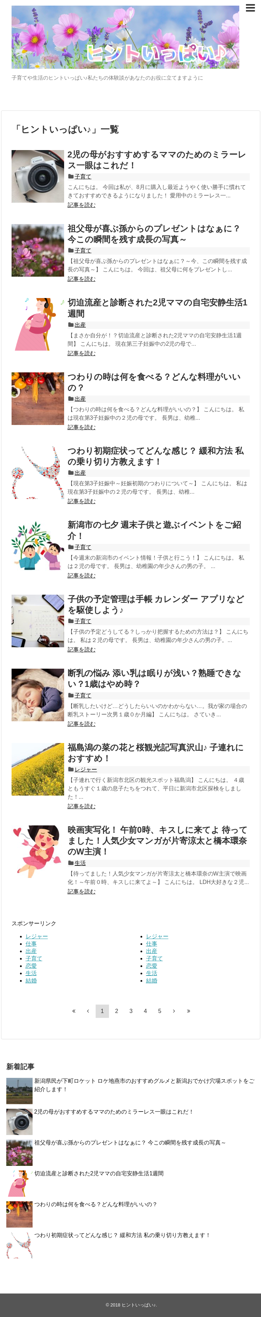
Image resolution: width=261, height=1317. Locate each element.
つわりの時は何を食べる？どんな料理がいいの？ (96, 1204)
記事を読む (82, 205)
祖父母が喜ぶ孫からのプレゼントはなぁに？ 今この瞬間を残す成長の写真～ (130, 1143)
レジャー (86, 769)
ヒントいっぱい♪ (139, 1305)
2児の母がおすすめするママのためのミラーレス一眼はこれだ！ (114, 1112)
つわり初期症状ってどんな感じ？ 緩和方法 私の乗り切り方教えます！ (122, 1235)
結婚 (31, 981)
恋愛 (31, 966)
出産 (80, 325)
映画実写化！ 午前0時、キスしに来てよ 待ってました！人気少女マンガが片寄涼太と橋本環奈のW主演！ (158, 840)
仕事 (31, 944)
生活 (80, 863)
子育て (83, 177)
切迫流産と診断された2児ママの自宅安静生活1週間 (99, 1173)
